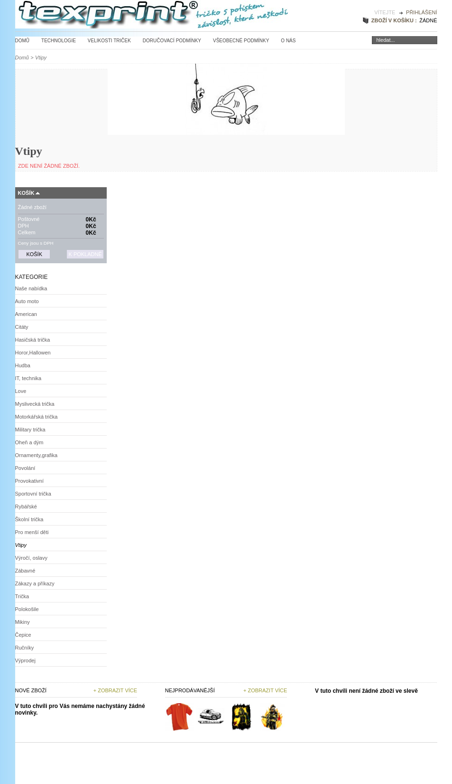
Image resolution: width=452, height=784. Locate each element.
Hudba (22, 365)
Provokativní (29, 481)
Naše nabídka (31, 288)
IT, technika (28, 378)
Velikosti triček (109, 40)
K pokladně (84, 254)
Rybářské (26, 506)
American (26, 314)
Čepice (23, 635)
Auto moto (27, 301)
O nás (288, 40)
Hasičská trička (32, 340)
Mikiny (22, 622)
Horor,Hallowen (33, 352)
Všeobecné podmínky (241, 40)
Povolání (25, 468)
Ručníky (24, 647)
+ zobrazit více (265, 690)
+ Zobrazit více (115, 690)
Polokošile (27, 609)
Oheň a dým (29, 442)
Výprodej (25, 660)
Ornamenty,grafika (36, 455)
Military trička (30, 429)
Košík (26, 193)
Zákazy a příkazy (35, 583)
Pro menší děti (32, 532)
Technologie (58, 40)
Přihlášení (421, 12)
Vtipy (21, 545)
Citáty (21, 327)
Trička (22, 596)
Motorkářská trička (36, 417)
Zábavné (25, 571)
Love (21, 391)
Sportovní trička (33, 494)
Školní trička (29, 519)
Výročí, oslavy (31, 558)
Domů (22, 40)
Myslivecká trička (35, 404)
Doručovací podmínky (172, 40)
